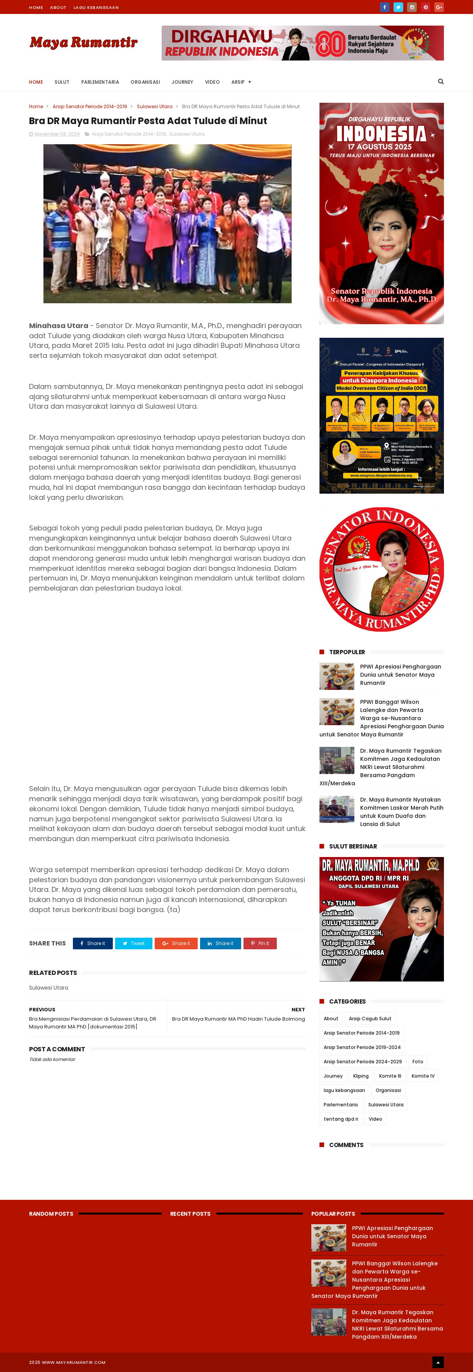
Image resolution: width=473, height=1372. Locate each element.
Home (36, 7)
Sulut (62, 82)
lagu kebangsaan (344, 1090)
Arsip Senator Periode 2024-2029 (363, 1061)
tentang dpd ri (341, 1119)
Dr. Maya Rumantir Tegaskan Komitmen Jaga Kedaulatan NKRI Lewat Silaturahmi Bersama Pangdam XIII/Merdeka (380, 767)
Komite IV (423, 1076)
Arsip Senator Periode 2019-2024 (362, 1047)
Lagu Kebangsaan (96, 7)
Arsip (238, 82)
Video (212, 82)
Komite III (390, 1076)
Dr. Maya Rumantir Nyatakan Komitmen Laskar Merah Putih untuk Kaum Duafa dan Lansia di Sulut (402, 812)
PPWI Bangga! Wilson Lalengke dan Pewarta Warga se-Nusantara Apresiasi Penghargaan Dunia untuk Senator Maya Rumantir (381, 718)
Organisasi (145, 82)
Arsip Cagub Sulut (370, 1018)
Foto (418, 1061)
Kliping (361, 1076)
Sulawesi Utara (155, 106)
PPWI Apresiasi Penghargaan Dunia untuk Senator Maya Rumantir (400, 675)
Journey (182, 82)
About (58, 7)
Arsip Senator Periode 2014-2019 (90, 106)
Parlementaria (100, 82)
